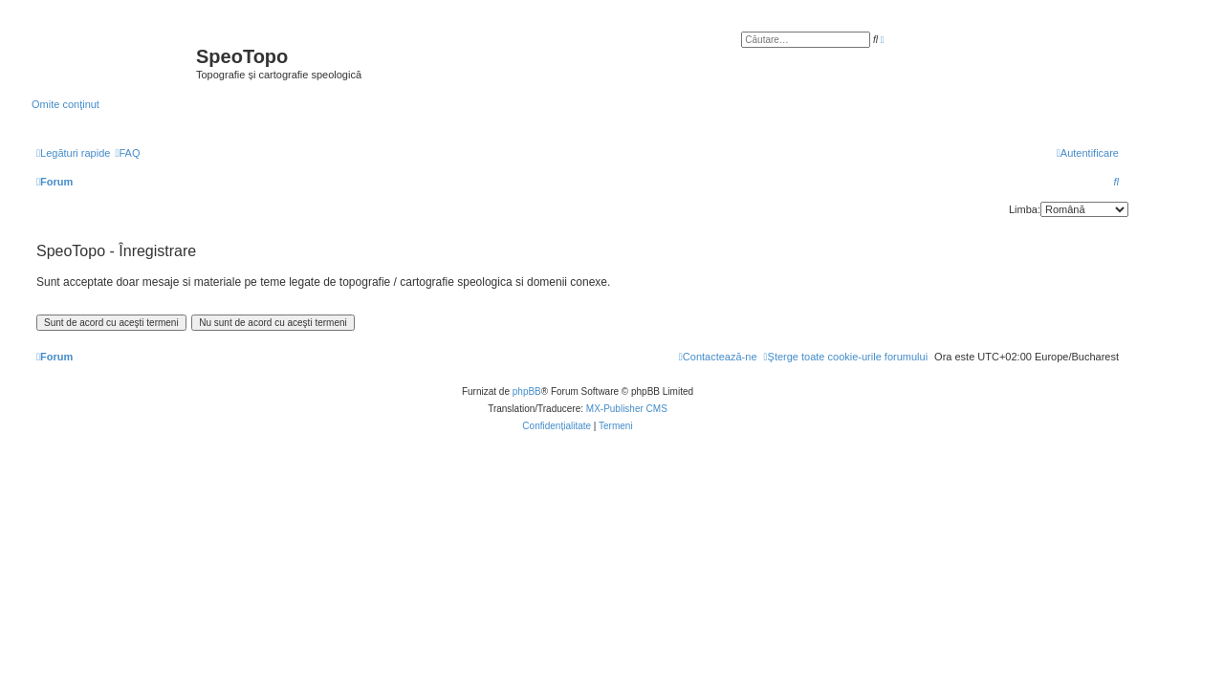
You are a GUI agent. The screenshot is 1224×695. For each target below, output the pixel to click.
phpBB (527, 391)
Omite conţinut (65, 104)
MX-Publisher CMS (626, 408)
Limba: (1024, 209)
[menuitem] (127, 153)
